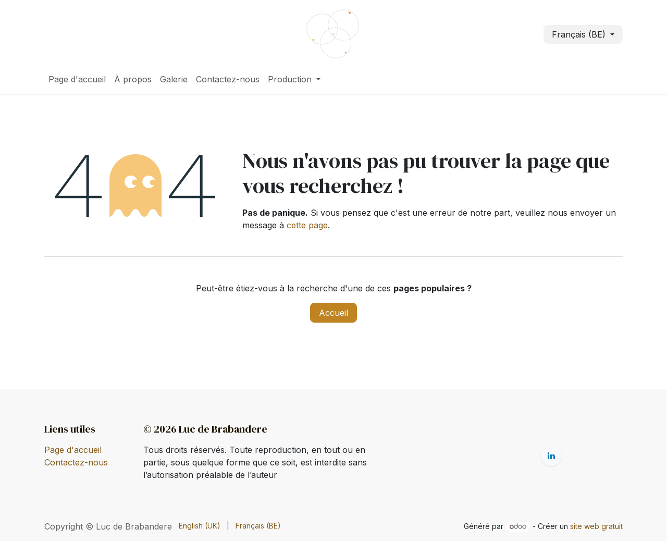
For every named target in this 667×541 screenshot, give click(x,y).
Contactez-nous (76, 462)
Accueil (333, 313)
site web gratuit (596, 526)
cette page (307, 225)
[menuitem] (77, 79)
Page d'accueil (73, 450)
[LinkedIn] (551, 455)
